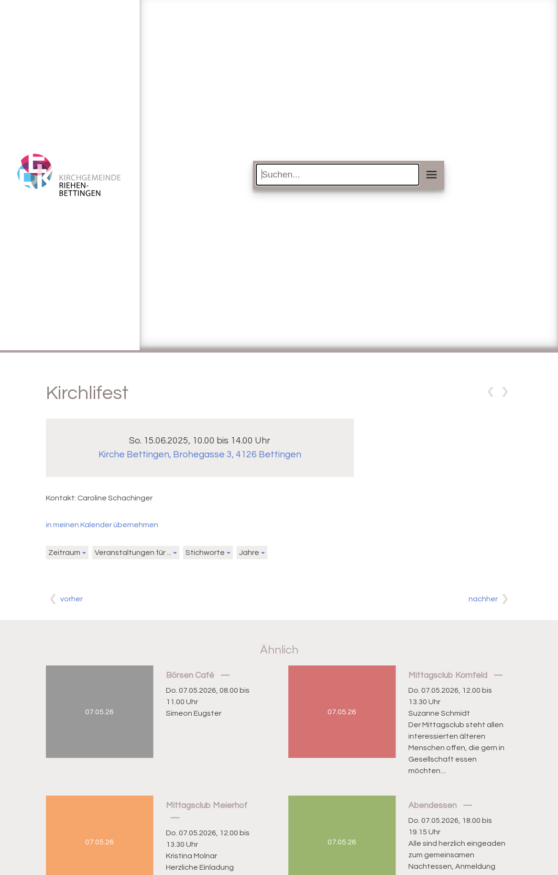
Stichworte (205, 552)
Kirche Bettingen (199, 454)
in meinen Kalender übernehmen (102, 525)
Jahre (249, 552)
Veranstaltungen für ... (133, 552)
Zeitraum (64, 552)
